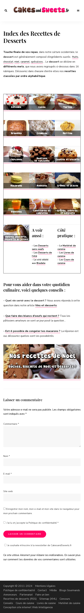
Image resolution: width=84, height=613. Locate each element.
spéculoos (37, 62)
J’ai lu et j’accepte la (30, 522)
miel (16, 62)
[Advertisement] (42, 91)
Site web (8, 491)
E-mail (7, 473)
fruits (75, 57)
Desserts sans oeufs (40, 247)
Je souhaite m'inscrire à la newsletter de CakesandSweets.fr (37, 545)
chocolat (8, 62)
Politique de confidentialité (43, 522)
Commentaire (11, 424)
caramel (25, 62)
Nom (6, 456)
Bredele (41, 263)
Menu (78, 10)
